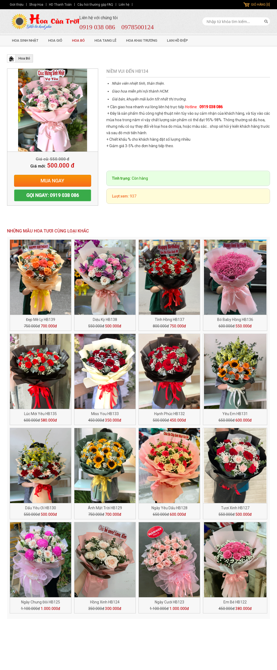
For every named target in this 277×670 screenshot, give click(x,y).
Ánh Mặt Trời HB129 (105, 508)
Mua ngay (52, 180)
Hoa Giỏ (55, 40)
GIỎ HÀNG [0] (260, 4)
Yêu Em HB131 (235, 414)
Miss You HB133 (105, 414)
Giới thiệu (17, 4)
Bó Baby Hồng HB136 (235, 319)
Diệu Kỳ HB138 (105, 319)
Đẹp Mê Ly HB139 (40, 319)
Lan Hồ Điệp (177, 40)
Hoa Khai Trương (141, 40)
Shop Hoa (36, 4)
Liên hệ (124, 4)
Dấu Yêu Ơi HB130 (40, 508)
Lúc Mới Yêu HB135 (40, 414)
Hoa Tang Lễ (105, 40)
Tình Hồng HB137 (169, 319)
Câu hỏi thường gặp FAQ (95, 4)
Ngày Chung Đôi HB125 (40, 602)
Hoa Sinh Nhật (25, 40)
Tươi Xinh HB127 (235, 508)
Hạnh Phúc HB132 (169, 414)
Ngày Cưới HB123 (169, 602)
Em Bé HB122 (235, 602)
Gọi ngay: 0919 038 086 (52, 195)
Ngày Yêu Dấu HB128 (169, 508)
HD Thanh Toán (60, 4)
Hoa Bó (78, 40)
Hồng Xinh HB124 (105, 602)
